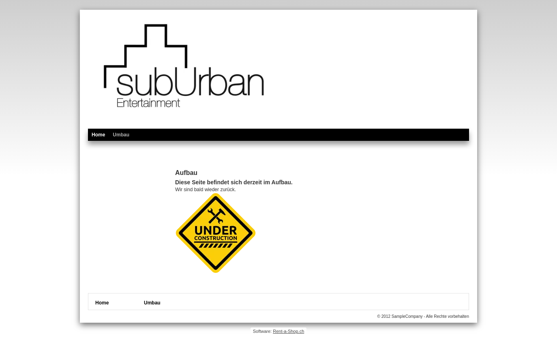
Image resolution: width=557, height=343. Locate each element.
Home (98, 135)
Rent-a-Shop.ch (288, 331)
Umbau (121, 135)
